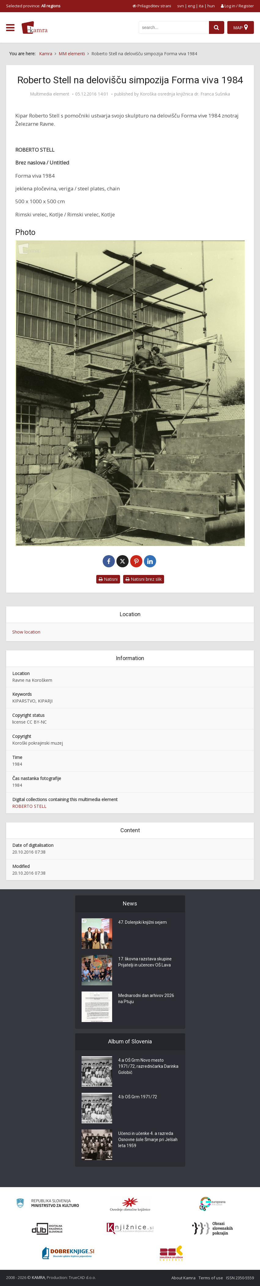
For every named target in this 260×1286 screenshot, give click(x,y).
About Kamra (183, 1278)
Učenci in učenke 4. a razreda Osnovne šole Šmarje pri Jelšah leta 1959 (148, 1140)
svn (180, 6)
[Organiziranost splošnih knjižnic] (130, 1204)
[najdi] (216, 27)
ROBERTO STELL (29, 806)
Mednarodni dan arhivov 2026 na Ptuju (146, 999)
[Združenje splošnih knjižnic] (171, 1253)
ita (201, 6)
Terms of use (211, 1278)
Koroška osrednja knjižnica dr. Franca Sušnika (185, 94)
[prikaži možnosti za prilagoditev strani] (152, 6)
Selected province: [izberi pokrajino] (33, 6)
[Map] (240, 27)
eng (191, 6)
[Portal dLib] (47, 1228)
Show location (26, 632)
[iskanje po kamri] (174, 27)
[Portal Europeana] (212, 1204)
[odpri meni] (10, 28)
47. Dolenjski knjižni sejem (143, 922)
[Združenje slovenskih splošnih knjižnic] (130, 1229)
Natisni (108, 579)
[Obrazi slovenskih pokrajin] (212, 1228)
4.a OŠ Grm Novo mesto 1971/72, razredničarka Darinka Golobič (141, 1066)
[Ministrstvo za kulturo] (47, 1204)
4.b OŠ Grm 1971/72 (137, 1097)
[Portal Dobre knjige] (68, 1253)
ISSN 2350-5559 (240, 1278)
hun (211, 6)
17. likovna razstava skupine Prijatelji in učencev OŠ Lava (145, 962)
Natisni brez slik (144, 579)
